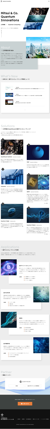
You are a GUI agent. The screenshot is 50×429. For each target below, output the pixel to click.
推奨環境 (23, 419)
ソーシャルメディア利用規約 (45, 419)
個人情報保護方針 (28, 419)
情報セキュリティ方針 (36, 419)
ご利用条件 (18, 419)
